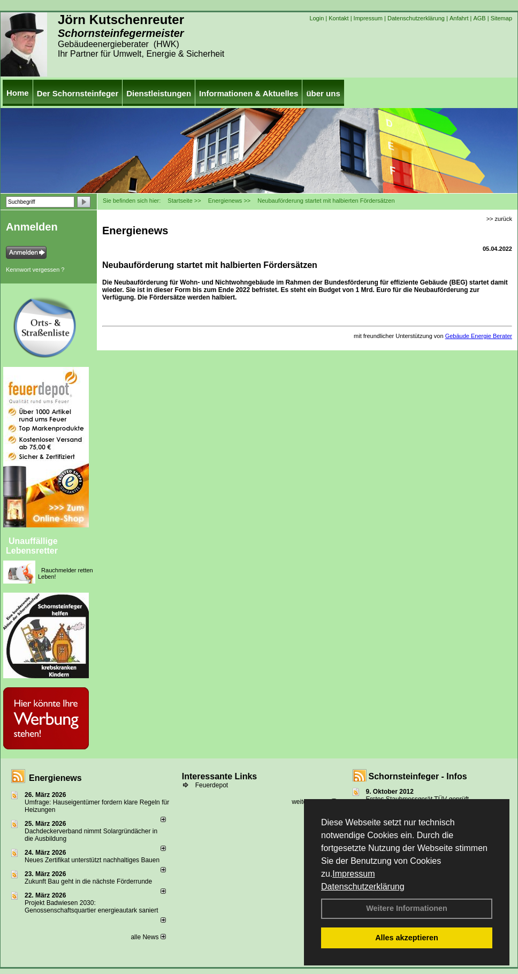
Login (316, 18)
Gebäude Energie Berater (478, 336)
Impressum (353, 873)
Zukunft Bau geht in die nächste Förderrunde (88, 881)
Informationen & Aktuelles (248, 93)
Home (17, 92)
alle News (148, 937)
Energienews (55, 778)
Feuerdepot (211, 785)
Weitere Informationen (406, 908)
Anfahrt (459, 18)
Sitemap (501, 18)
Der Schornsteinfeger (78, 93)
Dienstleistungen (158, 93)
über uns (323, 93)
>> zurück (499, 219)
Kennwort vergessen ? (35, 269)
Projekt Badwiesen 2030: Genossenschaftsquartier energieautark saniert (91, 906)
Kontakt (338, 18)
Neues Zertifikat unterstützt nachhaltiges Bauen (92, 860)
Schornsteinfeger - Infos (418, 776)
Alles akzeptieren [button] (406, 937)
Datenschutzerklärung (363, 886)
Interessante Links (219, 776)
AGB (479, 18)
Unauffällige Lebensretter (32, 545)
